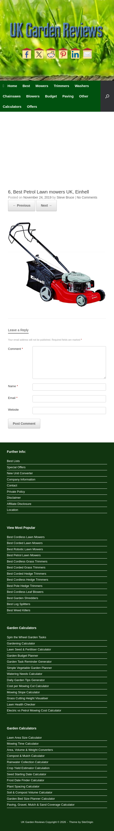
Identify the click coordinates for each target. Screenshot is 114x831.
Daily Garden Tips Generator (26, 680)
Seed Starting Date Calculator (26, 774)
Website (13, 409)
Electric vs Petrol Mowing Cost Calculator (34, 710)
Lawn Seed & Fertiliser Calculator (29, 649)
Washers (82, 86)
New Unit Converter (20, 473)
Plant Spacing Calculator (23, 786)
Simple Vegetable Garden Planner (29, 668)
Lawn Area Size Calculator (24, 737)
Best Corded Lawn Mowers (25, 543)
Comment (15, 349)
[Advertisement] (57, 154)
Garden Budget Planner (22, 655)
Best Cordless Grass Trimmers (27, 561)
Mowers (41, 86)
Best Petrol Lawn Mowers (24, 555)
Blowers (32, 96)
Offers (32, 106)
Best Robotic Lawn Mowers (25, 549)
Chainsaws (12, 96)
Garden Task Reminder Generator (29, 661)
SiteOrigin (87, 822)
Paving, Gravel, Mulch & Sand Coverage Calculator (41, 804)
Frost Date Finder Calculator (25, 780)
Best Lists (13, 461)
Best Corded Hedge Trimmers (26, 573)
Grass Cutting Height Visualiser (27, 698)
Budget (51, 96)
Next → (46, 205)
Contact (12, 485)
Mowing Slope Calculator (23, 692)
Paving (67, 96)
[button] (107, 96)
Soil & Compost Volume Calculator (29, 792)
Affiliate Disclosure (19, 504)
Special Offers (16, 467)
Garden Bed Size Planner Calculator (31, 798)
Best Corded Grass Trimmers (26, 567)
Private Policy (16, 491)
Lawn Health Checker (21, 704)
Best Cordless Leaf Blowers (25, 592)
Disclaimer (14, 497)
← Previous (21, 205)
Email (12, 398)
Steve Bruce (65, 197)
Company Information (21, 479)
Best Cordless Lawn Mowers (26, 537)
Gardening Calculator (21, 643)
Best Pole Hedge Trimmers (24, 586)
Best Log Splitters (18, 604)
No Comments (87, 197)
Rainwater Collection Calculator (27, 762)
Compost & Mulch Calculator (26, 756)
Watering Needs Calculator (24, 674)
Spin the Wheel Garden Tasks (26, 637)
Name (13, 386)
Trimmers (61, 86)
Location (12, 510)
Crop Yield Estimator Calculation (28, 768)
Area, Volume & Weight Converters (30, 750)
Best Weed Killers (18, 610)
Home (10, 86)
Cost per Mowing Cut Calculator (28, 686)
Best (26, 86)
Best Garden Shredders (22, 598)
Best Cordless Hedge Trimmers (27, 579)
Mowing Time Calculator (23, 743)
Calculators (12, 106)
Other (83, 96)
